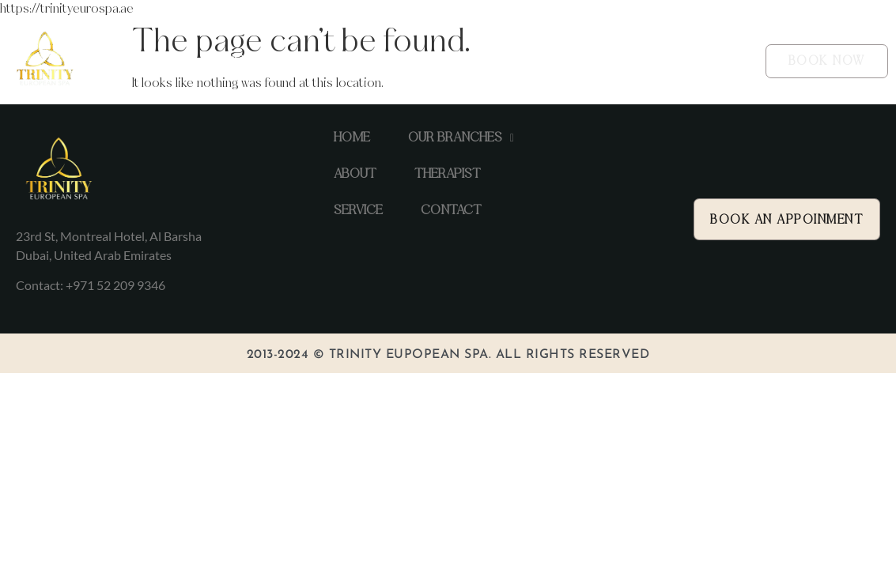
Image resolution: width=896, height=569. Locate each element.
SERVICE (580, 60)
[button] (333, 61)
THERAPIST (502, 60)
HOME (243, 60)
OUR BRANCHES (334, 61)
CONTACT (654, 60)
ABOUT (427, 60)
